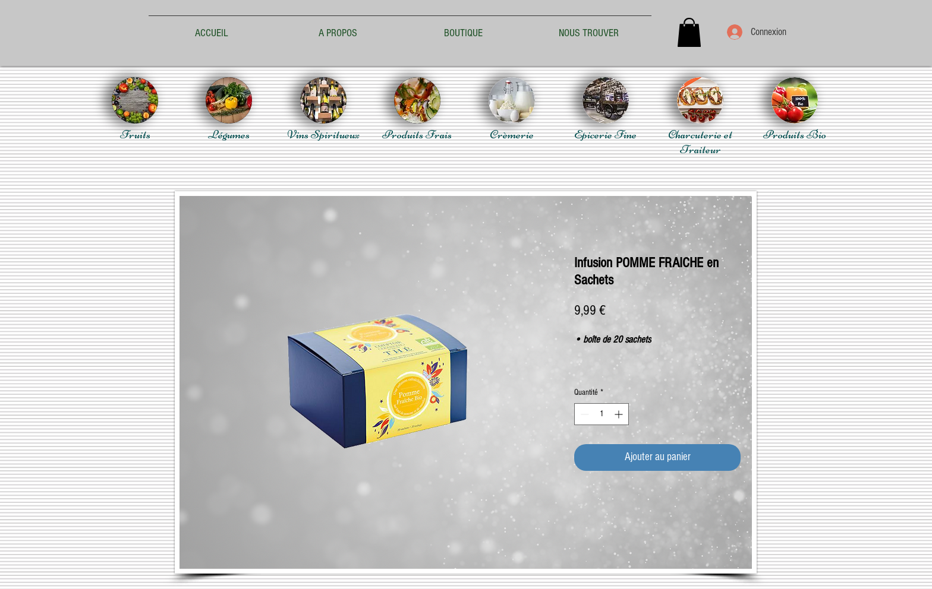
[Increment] (619, 414)
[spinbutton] (601, 414)
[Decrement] (583, 414)
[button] (689, 32)
